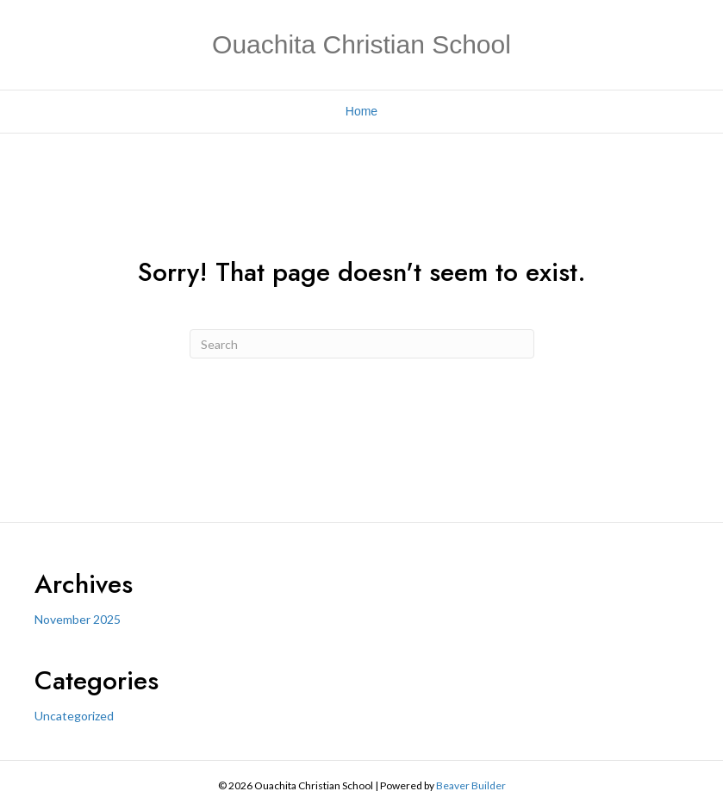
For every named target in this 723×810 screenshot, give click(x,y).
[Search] (362, 343)
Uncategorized (74, 715)
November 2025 (77, 619)
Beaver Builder (471, 785)
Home (361, 111)
